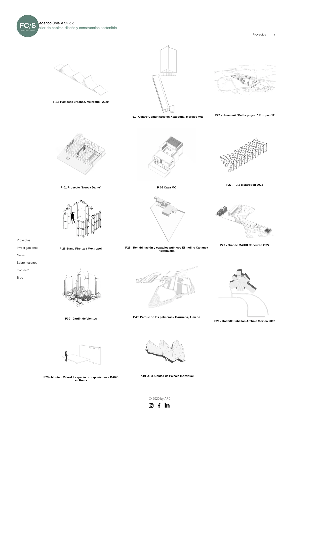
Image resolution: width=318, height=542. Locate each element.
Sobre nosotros (27, 262)
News (21, 255)
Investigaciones (27, 248)
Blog (20, 277)
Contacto (23, 270)
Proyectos (23, 240)
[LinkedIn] (167, 405)
